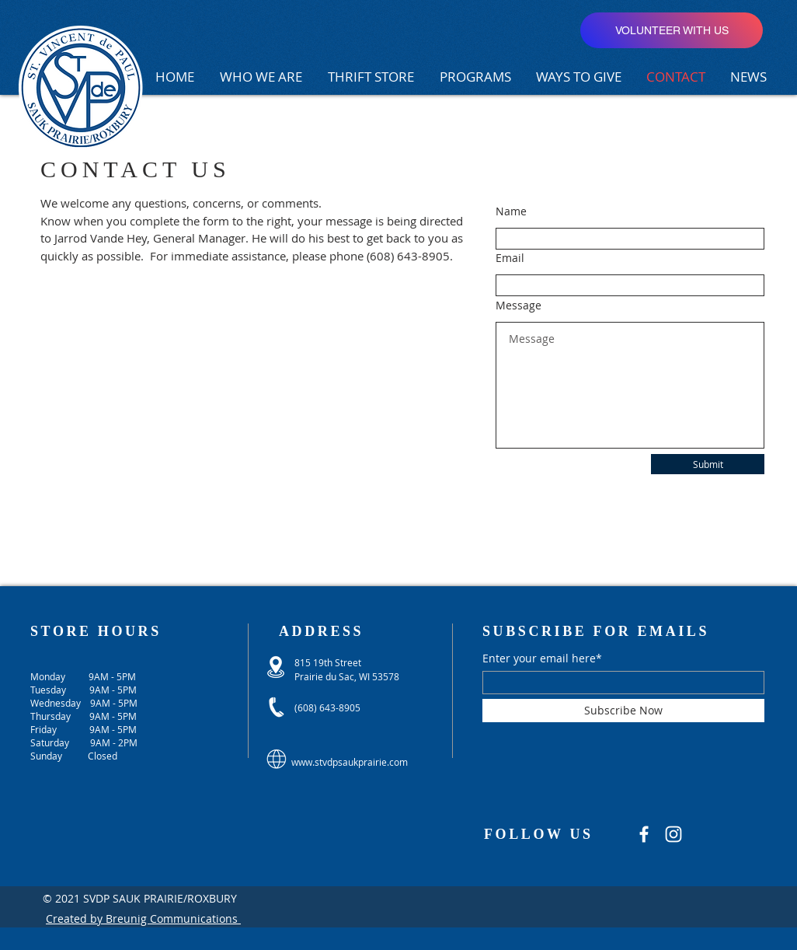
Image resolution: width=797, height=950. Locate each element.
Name (511, 211)
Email (510, 258)
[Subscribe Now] (623, 710)
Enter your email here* (542, 658)
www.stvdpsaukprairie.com (349, 762)
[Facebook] (644, 834)
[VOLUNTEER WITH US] (671, 30)
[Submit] (707, 464)
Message (518, 305)
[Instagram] (673, 834)
